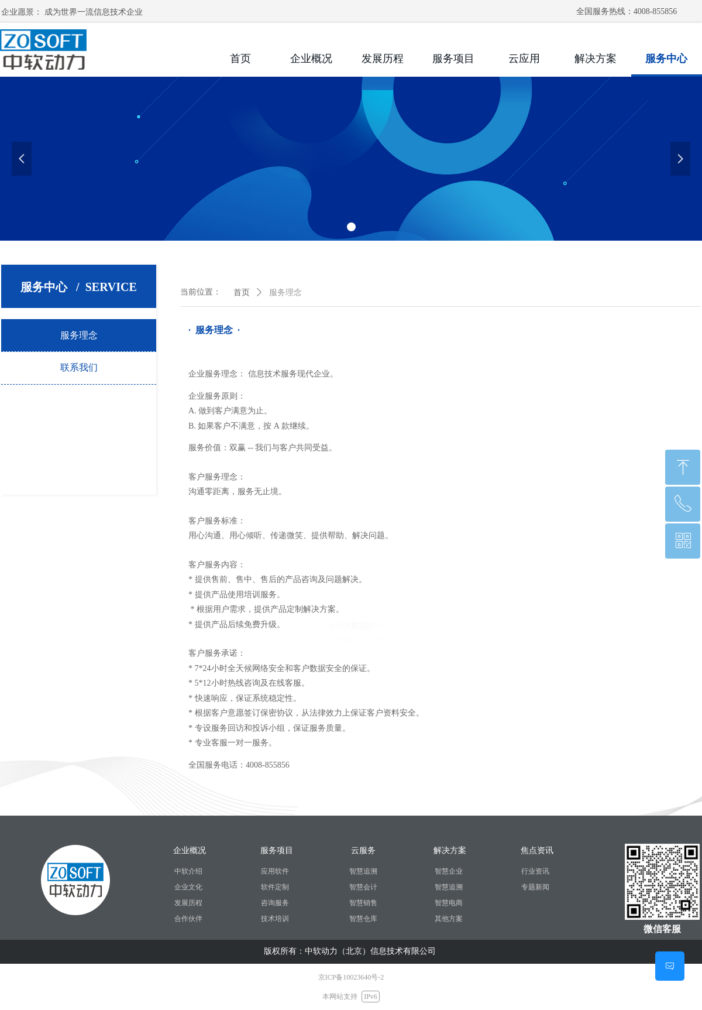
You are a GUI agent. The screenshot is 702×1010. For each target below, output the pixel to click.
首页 (241, 292)
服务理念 (285, 292)
